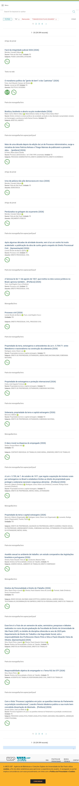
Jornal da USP (14, 85)
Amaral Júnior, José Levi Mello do (15, 709)
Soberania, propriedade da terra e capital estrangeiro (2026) (30, 412)
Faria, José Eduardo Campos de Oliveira (17, 83)
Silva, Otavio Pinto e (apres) (13, 642)
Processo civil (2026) (14, 312)
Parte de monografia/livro (14, 102)
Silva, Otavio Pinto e (11, 673)
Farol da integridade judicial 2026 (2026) (22, 50)
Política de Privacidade (56, 760)
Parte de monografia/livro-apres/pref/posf (20, 135)
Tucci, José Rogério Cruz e (32, 315)
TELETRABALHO (10, 601)
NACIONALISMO (54, 355)
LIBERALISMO (43, 355)
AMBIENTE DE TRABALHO (31, 564)
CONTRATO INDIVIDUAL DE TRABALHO (23, 452)
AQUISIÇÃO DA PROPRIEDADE (39, 526)
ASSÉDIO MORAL (58, 599)
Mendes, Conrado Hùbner (13, 52)
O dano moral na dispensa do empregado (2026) (25, 443)
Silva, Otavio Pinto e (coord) (14, 590)
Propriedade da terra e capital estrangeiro (23, 353)
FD (30, 54)
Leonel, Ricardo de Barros (13, 315)
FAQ (47, 760)
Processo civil (14, 253)
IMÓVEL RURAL (34, 491)
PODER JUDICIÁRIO (17, 57)
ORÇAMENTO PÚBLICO (18, 218)
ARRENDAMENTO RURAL (25, 528)
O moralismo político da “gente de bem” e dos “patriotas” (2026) (32, 81)
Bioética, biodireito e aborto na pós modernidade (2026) (28, 111)
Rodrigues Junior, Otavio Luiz (14, 351)
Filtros (7, 19)
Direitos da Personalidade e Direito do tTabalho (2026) (28, 588)
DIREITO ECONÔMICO (56, 157)
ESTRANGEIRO (34, 355)
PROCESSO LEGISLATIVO (19, 716)
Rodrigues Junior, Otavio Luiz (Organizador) (42, 517)
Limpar (73, 19)
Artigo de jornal (10, 41)
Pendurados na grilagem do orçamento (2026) (24, 212)
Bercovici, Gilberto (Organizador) (15, 517)
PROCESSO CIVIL (35, 322)
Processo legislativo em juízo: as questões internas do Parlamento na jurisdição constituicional (40, 711)
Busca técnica (67, 760)
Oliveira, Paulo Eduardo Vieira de (15, 560)
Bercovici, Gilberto (10, 415)
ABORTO (21, 120)
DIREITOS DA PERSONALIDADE (47, 601)
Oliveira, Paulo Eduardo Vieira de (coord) (38, 590)
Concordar (38, 781)
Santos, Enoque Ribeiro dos (13, 445)
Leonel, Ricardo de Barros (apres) (15, 250)
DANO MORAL (41, 452)
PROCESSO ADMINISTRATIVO (20, 157)
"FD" (17, 19)
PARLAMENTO (60, 716)
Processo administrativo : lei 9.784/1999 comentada (27, 155)
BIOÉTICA (14, 120)
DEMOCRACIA (15, 187)
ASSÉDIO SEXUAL (17, 564)
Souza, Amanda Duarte (12, 592)
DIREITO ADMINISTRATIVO (39, 157)
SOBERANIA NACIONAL (47, 388)
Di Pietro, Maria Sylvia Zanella (14, 152)
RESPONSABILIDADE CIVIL (38, 677)
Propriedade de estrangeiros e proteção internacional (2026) (30, 381)
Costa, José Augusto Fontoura (14, 384)
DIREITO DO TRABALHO (62, 452)
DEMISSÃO (50, 452)
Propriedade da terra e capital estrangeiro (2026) (25, 515)
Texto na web (9, 72)
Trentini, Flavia (23, 519)
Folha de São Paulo (16, 54)
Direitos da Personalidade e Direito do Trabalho (25, 562)
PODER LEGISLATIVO (35, 716)
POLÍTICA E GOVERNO (18, 87)
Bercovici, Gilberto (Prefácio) (14, 484)
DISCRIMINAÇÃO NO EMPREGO (26, 601)
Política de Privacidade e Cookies (62, 772)
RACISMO (25, 599)
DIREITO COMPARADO (48, 564)
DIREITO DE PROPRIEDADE (19, 355)
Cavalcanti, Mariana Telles (36, 560)
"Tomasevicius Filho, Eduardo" (44, 19)
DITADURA (27, 57)
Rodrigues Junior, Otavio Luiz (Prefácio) (38, 484)
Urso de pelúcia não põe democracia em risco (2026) (27, 181)
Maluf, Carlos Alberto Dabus (14, 114)
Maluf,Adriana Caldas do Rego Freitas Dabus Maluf (42, 114)
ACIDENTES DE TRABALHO (20, 677)
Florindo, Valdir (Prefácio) (62, 590)
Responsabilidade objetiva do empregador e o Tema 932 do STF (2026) (35, 670)
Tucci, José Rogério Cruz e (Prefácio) (17, 284)
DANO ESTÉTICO (34, 599)
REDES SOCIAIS (16, 599)
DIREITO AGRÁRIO (55, 526)
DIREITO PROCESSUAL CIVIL (20, 255)
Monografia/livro (11, 304)
